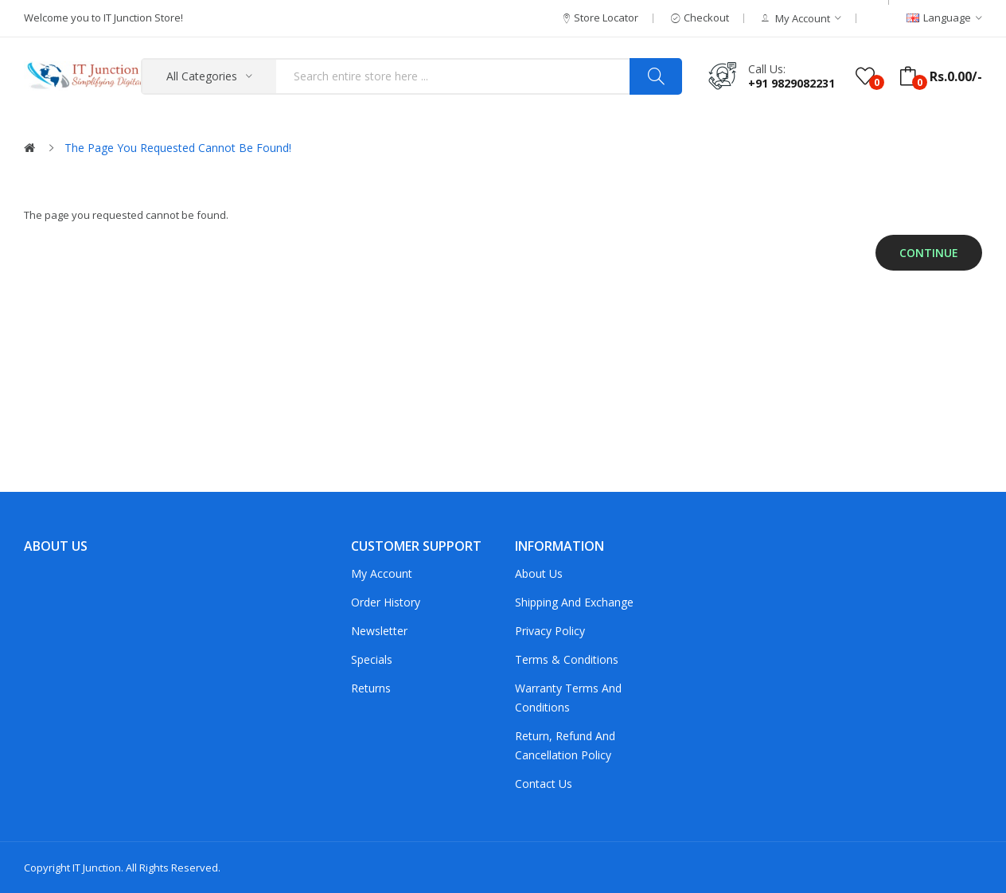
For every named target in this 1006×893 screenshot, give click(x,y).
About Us (539, 573)
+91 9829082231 (791, 83)
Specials (371, 659)
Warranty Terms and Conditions (568, 697)
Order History (385, 602)
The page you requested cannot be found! (177, 147)
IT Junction (96, 867)
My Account (381, 573)
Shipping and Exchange (574, 602)
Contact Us (543, 783)
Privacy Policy (550, 630)
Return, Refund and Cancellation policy (565, 745)
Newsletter (379, 630)
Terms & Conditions (566, 659)
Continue (928, 252)
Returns (371, 688)
